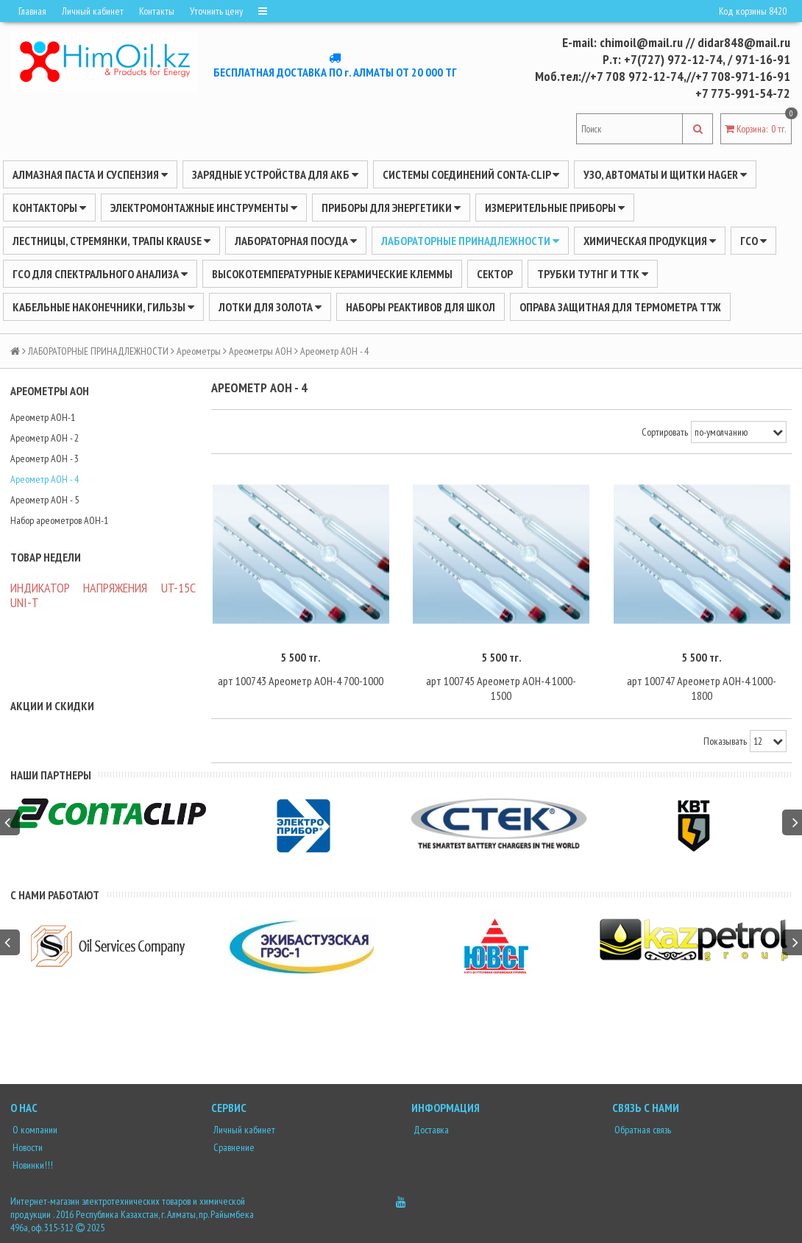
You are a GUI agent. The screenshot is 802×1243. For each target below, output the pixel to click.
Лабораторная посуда (296, 240)
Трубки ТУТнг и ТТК (592, 274)
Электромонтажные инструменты (203, 207)
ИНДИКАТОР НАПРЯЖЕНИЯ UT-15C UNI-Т (103, 595)
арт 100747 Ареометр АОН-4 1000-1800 (701, 688)
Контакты (156, 11)
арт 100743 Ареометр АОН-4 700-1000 (300, 680)
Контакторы (49, 207)
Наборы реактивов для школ (420, 307)
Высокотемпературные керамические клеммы (332, 273)
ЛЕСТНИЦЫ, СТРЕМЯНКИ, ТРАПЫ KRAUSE (111, 240)
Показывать (725, 741)
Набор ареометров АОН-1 (59, 520)
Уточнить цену (216, 11)
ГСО (753, 240)
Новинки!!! (31, 1165)
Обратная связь (641, 1129)
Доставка (430, 1129)
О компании (33, 1129)
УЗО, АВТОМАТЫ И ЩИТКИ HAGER (665, 174)
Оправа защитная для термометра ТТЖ (620, 307)
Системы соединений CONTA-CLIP (471, 174)
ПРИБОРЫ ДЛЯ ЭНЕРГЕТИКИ (391, 207)
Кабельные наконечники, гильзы (103, 307)
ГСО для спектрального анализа (100, 274)
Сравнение (233, 1147)
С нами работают (54, 895)
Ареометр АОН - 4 (44, 479)
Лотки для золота (270, 307)
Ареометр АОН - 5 (44, 499)
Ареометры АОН (260, 351)
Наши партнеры (50, 775)
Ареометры (199, 351)
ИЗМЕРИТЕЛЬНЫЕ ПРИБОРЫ (555, 207)
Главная (32, 11)
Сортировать (665, 432)
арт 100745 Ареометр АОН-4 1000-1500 (501, 688)
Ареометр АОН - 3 (44, 458)
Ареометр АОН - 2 (44, 438)
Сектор (495, 273)
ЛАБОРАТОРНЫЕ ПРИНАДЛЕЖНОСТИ (470, 240)
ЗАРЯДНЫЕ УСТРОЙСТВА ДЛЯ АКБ (275, 174)
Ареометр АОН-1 (42, 417)
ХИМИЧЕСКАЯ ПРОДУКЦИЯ (649, 240)
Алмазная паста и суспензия (90, 174)
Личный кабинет (93, 11)
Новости (26, 1147)
